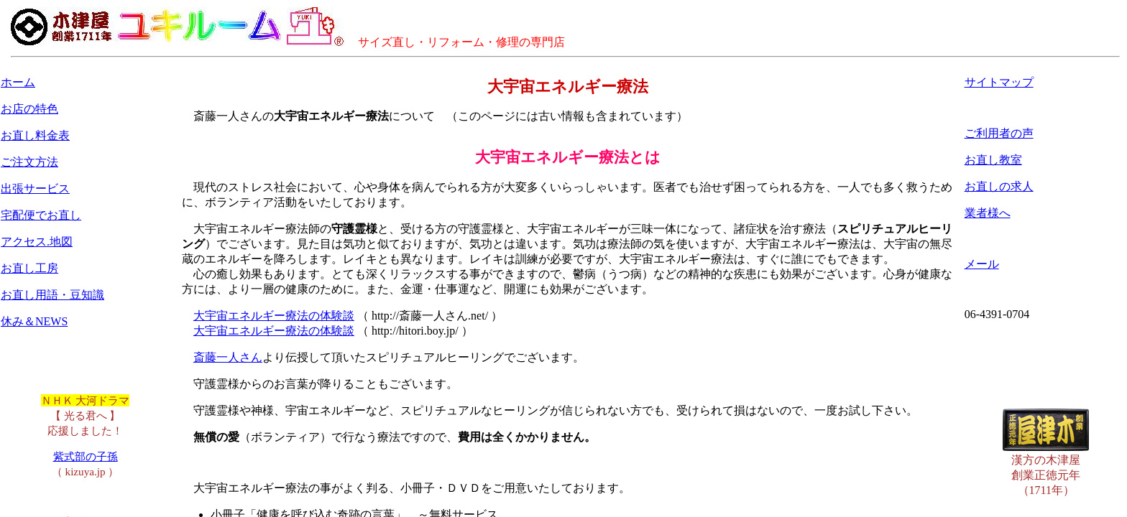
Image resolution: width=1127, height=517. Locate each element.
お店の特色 (29, 109)
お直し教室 (993, 160)
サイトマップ (999, 82)
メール (982, 264)
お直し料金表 (35, 135)
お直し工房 (29, 268)
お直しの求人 (999, 186)
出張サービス (35, 188)
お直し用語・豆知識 (52, 295)
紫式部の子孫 (85, 456)
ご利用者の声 (999, 133)
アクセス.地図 (37, 242)
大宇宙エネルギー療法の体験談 (273, 315)
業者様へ (988, 213)
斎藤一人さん (227, 357)
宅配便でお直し (41, 215)
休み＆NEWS (34, 321)
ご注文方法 (29, 162)
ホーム (18, 82)
